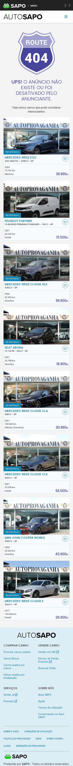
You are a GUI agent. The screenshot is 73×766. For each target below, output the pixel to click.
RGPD (38, 739)
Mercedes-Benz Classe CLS (33, 475)
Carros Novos (11, 658)
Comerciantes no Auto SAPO (51, 716)
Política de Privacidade (17, 739)
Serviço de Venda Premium (48, 660)
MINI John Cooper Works (33, 539)
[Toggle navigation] (66, 16)
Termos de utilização (50, 707)
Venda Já (10, 694)
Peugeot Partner (33, 222)
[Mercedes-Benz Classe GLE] (37, 262)
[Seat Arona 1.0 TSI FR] (37, 325)
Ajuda (41, 701)
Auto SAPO (44, 694)
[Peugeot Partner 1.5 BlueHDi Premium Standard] (37, 199)
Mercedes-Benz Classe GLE (33, 285)
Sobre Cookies (55, 739)
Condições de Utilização (38, 731)
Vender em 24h (48, 652)
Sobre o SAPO (11, 731)
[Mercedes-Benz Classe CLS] (37, 452)
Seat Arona (33, 349)
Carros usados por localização (14, 676)
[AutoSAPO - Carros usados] (23, 17)
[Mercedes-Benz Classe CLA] (37, 389)
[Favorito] (65, 158)
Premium (10, 701)
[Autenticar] (65, 6)
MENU (34, 5)
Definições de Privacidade (30, 746)
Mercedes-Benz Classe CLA (33, 412)
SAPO (16, 756)
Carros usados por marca (14, 667)
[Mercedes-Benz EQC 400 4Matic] (37, 135)
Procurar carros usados (17, 652)
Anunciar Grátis (47, 668)
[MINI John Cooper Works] (37, 516)
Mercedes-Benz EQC (33, 159)
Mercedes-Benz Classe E (33, 602)
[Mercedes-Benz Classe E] (37, 579)
